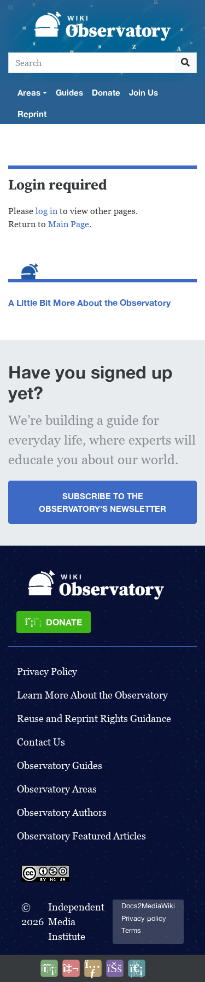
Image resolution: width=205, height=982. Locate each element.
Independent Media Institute (76, 921)
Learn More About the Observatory (92, 695)
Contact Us (41, 742)
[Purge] (136, 968)
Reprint (31, 114)
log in (46, 211)
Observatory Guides (59, 765)
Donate (106, 92)
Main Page (68, 224)
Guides (69, 92)
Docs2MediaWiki (148, 906)
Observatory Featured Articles (81, 836)
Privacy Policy (47, 671)
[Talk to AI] (71, 968)
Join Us (143, 92)
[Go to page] (185, 62)
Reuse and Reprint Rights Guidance (94, 718)
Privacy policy (143, 918)
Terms (131, 930)
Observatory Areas (57, 789)
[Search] (91, 62)
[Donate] (53, 622)
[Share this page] (93, 968)
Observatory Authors (62, 812)
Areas (28, 92)
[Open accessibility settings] (115, 968)
